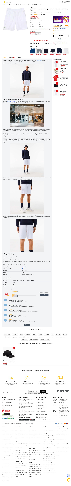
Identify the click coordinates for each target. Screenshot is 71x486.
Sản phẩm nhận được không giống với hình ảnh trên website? (26, 407)
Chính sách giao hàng (40, 402)
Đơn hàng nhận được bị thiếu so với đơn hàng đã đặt (26, 404)
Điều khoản (13, 423)
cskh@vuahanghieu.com (63, 405)
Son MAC (40, 334)
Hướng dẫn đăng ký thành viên (41, 414)
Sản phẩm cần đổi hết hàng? (24, 402)
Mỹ (23, 268)
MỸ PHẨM (30, 462)
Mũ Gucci (34, 334)
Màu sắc (4, 284)
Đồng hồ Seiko (24, 339)
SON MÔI (44, 426)
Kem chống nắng (7, 334)
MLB (52, 334)
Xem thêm (27, 324)
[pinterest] (63, 391)
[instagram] (61, 391)
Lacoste (7, 4)
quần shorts (39, 60)
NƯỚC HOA (31, 426)
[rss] (68, 391)
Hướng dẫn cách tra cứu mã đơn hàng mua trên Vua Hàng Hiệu (26, 400)
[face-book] (58, 391)
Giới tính (5, 282)
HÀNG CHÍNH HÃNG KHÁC (61, 439)
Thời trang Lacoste (12, 4)
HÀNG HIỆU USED (32, 459)
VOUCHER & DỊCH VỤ (19, 426)
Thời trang (48, 12)
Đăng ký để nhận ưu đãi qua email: (8, 392)
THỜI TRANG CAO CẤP (6, 439)
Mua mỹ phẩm (58, 334)
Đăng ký (61, 39)
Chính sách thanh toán (40, 405)
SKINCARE (4, 470)
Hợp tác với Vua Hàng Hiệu (6, 402)
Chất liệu (5, 280)
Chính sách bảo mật (39, 408)
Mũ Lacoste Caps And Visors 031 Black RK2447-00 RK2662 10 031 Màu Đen (9, 361)
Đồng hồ (21, 334)
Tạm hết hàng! (41, 40)
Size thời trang (30, 280)
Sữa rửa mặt (15, 334)
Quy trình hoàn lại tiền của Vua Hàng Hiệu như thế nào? (26, 415)
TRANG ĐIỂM (45, 433)
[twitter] (66, 391)
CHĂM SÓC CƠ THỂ (19, 461)
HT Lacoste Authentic (59, 25)
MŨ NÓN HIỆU (18, 450)
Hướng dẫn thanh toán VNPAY (7, 405)
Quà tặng (65, 334)
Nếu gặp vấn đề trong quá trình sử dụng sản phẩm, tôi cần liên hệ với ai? (26, 412)
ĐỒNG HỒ (17, 441)
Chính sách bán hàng (40, 399)
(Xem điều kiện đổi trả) (63, 28)
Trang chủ (3, 4)
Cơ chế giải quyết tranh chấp (41, 411)
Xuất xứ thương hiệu (7, 289)
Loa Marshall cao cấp (34, 339)
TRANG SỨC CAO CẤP (60, 426)
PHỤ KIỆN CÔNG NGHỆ (20, 470)
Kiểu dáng (5, 286)
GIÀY (44, 450)
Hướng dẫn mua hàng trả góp (41, 417)
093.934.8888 (67, 1)
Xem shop (61, 35)
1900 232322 (67, 2)
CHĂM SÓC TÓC (32, 448)
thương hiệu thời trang (11, 101)
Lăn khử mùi (47, 334)
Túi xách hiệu (27, 334)
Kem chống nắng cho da (44, 339)
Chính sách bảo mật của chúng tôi (43, 393)
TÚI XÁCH (3, 426)
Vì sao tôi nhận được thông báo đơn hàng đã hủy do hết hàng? (27, 410)
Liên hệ (3, 408)
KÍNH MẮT (31, 441)
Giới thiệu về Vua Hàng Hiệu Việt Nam (8, 399)
